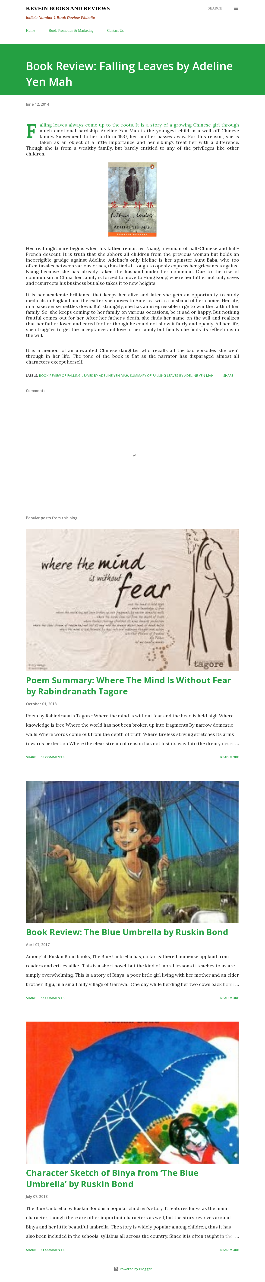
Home (30, 30)
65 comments (52, 998)
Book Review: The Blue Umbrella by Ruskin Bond (127, 932)
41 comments (52, 1249)
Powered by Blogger (132, 1269)
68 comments (52, 757)
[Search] (215, 8)
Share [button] (228, 375)
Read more (229, 757)
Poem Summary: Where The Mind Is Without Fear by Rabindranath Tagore (128, 685)
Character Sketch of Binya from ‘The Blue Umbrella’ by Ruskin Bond (112, 1178)
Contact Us (115, 30)
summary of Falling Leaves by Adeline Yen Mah (171, 375)
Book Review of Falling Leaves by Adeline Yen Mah (83, 375)
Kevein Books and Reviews (68, 8)
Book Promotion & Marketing (71, 30)
